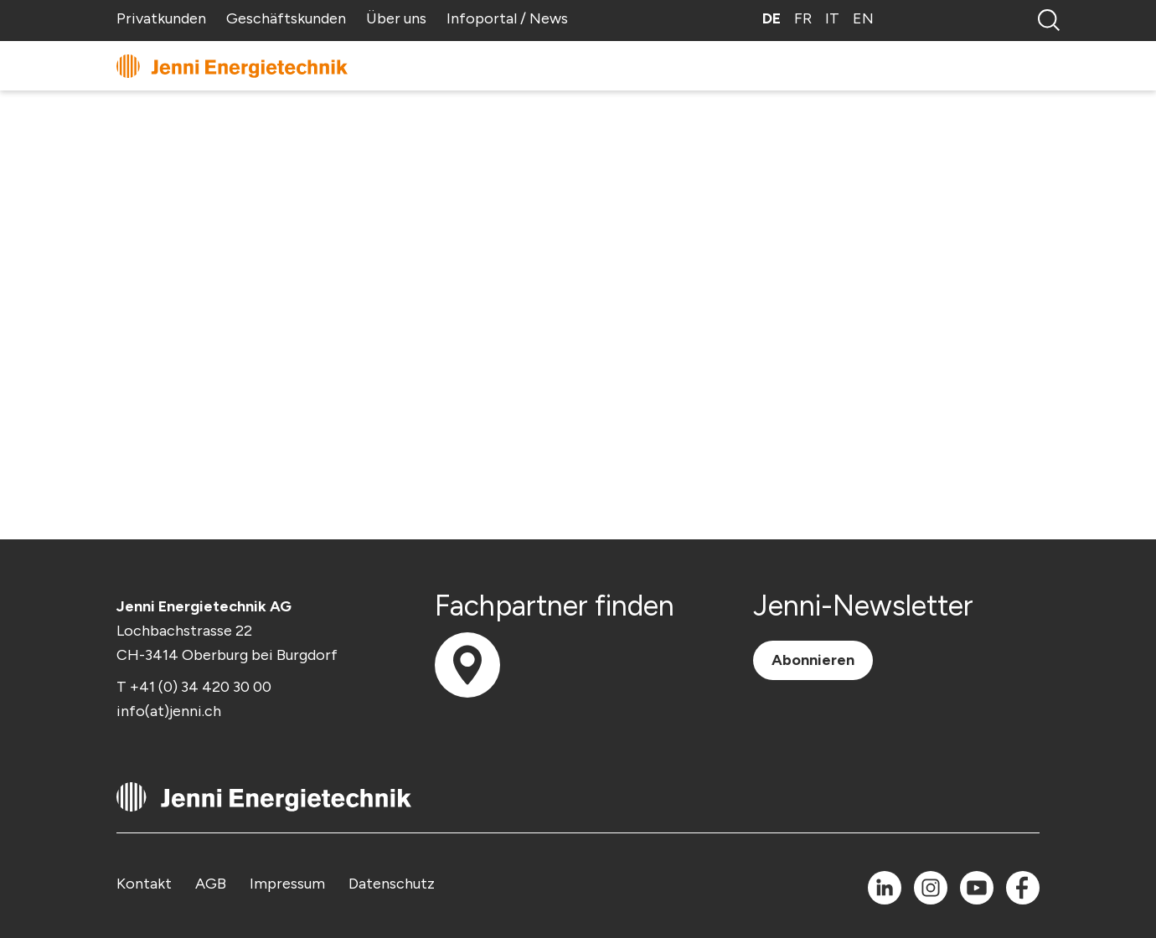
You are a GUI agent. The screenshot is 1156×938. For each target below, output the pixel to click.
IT (832, 18)
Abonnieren (813, 660)
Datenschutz (391, 883)
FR (803, 18)
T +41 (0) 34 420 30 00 (193, 687)
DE (771, 18)
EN (863, 18)
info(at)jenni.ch (168, 711)
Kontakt (144, 883)
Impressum (287, 883)
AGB (210, 883)
